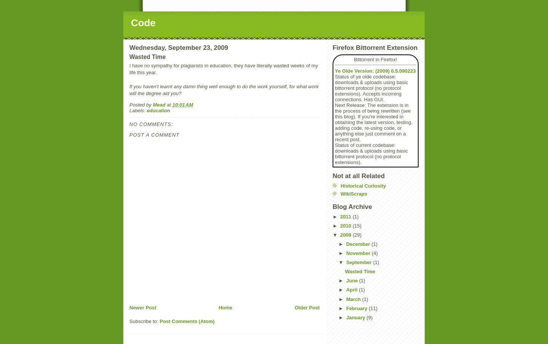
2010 (346, 226)
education (158, 110)
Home (225, 308)
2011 (346, 217)
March (354, 299)
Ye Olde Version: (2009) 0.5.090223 (375, 71)
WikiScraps (354, 194)
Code (143, 23)
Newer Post (142, 308)
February (357, 308)
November (359, 253)
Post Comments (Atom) (187, 321)
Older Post (307, 308)
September (359, 262)
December (358, 244)
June (352, 280)
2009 (346, 235)
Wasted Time (360, 271)
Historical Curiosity (363, 186)
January (356, 317)
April (352, 290)
